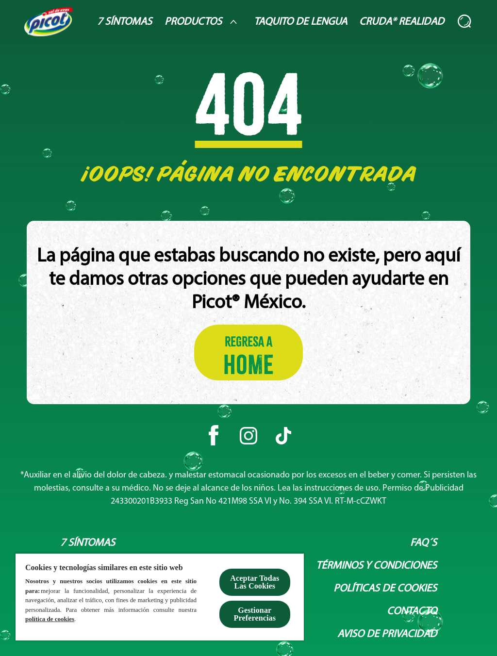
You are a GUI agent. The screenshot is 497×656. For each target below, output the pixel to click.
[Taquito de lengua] (300, 22)
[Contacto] (411, 611)
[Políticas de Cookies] (385, 588)
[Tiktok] (283, 435)
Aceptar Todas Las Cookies (254, 582)
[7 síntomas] (88, 543)
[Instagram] (248, 435)
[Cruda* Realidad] (401, 22)
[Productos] (203, 22)
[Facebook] (213, 435)
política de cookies (49, 619)
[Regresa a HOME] (248, 352)
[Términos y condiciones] (376, 566)
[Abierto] (465, 22)
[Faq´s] (423, 543)
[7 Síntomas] (124, 22)
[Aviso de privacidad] (387, 634)
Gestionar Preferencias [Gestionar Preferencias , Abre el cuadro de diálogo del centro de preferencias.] (255, 614)
